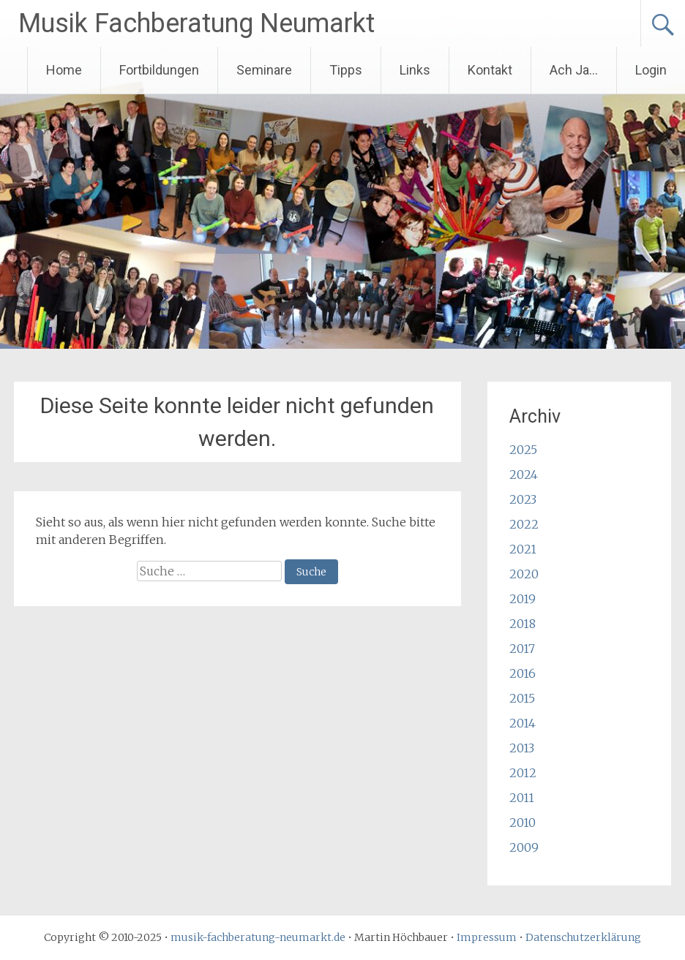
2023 (522, 499)
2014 (522, 723)
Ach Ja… (574, 70)
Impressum (487, 937)
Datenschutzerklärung (583, 937)
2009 (524, 847)
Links (415, 70)
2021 (522, 549)
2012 (522, 773)
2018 (522, 623)
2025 (523, 449)
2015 (522, 698)
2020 (524, 574)
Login (651, 70)
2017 (522, 648)
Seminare (264, 70)
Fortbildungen (159, 70)
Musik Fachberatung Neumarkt (196, 23)
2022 (524, 524)
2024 (523, 474)
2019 (522, 599)
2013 (521, 748)
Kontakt (490, 70)
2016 (522, 673)
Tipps (345, 70)
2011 (521, 797)
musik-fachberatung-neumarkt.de (258, 937)
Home (64, 70)
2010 (522, 822)
